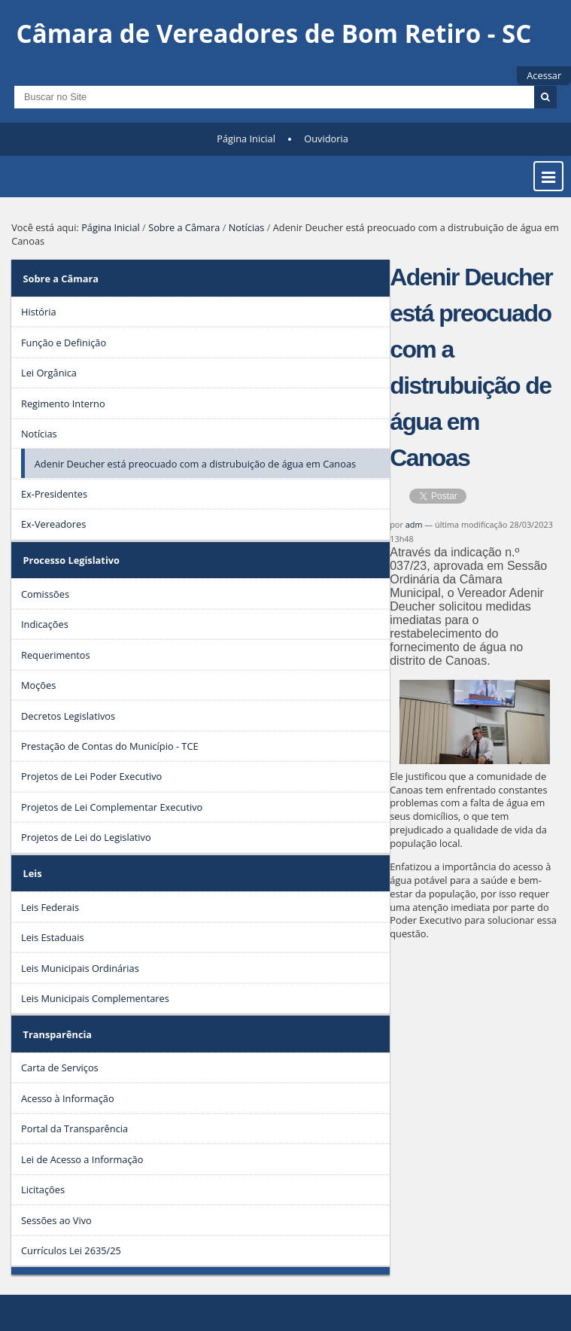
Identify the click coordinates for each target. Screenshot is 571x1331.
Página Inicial (246, 138)
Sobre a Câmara (184, 227)
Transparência (58, 1034)
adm (414, 524)
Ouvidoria (326, 138)
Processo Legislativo (71, 560)
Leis (32, 873)
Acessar (544, 75)
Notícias (247, 227)
